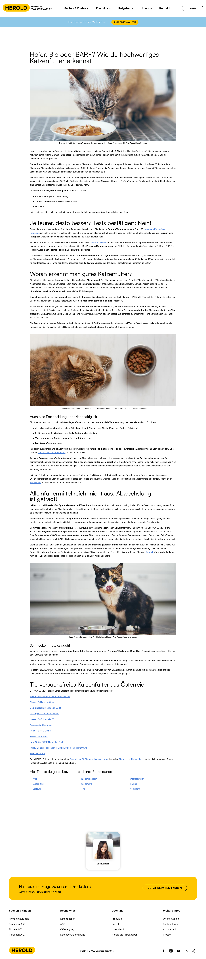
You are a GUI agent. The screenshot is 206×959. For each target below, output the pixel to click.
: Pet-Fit (38, 736)
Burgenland (38, 784)
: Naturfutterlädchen (44, 714)
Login (192, 8)
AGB (62, 924)
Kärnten (134, 784)
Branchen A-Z (17, 924)
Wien (35, 779)
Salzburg (37, 789)
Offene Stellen (171, 918)
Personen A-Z (17, 934)
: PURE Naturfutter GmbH (47, 742)
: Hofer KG (37, 753)
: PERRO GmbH (40, 731)
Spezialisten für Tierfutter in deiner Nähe (89, 759)
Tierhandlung (137, 759)
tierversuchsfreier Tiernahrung (52, 452)
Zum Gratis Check (125, 22)
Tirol (83, 789)
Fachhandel (35, 482)
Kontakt (116, 924)
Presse (167, 934)
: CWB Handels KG (42, 719)
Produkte (117, 918)
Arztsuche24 (170, 929)
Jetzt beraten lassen (165, 888)
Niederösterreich (89, 779)
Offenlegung (67, 929)
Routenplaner (170, 924)
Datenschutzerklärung (72, 934)
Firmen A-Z (15, 929)
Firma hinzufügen (19, 918)
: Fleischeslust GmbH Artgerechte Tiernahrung (58, 748)
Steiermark (86, 784)
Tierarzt (149, 552)
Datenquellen (67, 918)
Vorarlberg (135, 789)
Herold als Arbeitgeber (124, 934)
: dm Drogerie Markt (45, 708)
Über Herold (118, 929)
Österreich (41, 725)
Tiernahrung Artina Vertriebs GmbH (50, 696)
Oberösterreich (137, 779)
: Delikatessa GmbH (42, 702)
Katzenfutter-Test (99, 242)
